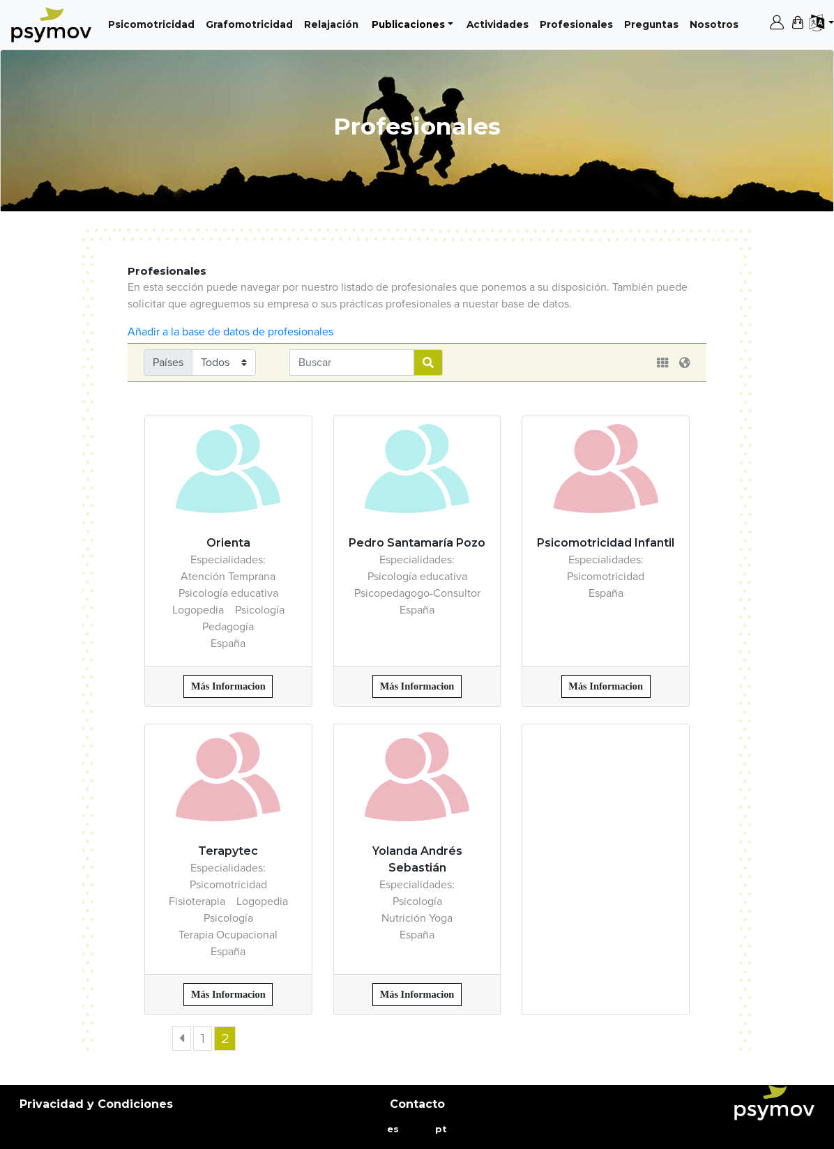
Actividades (500, 23)
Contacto (417, 1104)
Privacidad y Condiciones (96, 1104)
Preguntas (654, 23)
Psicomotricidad (154, 23)
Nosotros (717, 23)
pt (441, 1128)
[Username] (351, 362)
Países (168, 363)
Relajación (334, 23)
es (393, 1128)
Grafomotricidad (252, 23)
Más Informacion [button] (228, 686)
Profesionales (579, 23)
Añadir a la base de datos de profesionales (230, 332)
